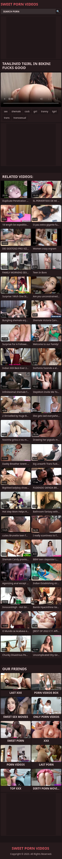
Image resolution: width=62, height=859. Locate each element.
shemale (16, 111)
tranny (44, 111)
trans (7, 117)
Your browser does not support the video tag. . (31, 90)
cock (27, 111)
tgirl (54, 111)
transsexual (20, 117)
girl (35, 111)
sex (6, 111)
